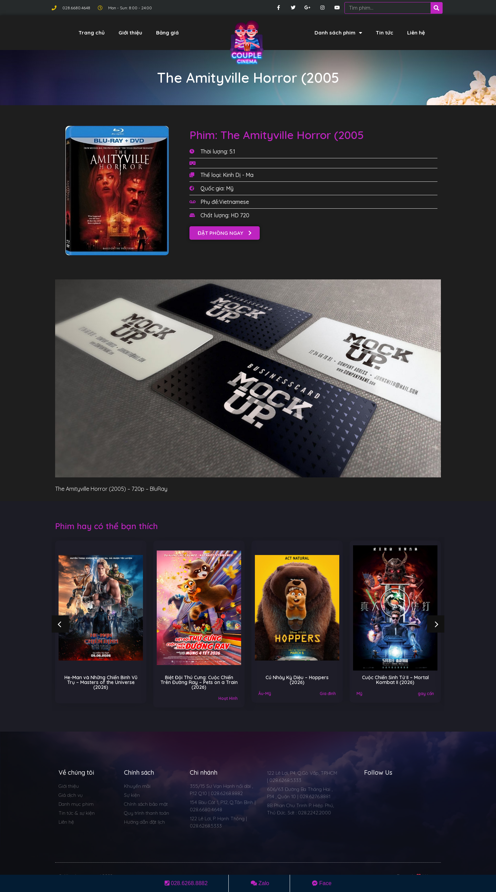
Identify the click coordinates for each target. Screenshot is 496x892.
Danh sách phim (338, 33)
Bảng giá (167, 32)
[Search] (436, 7)
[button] (224, 233)
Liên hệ (416, 32)
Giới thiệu (130, 32)
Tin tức (384, 32)
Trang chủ (92, 32)
